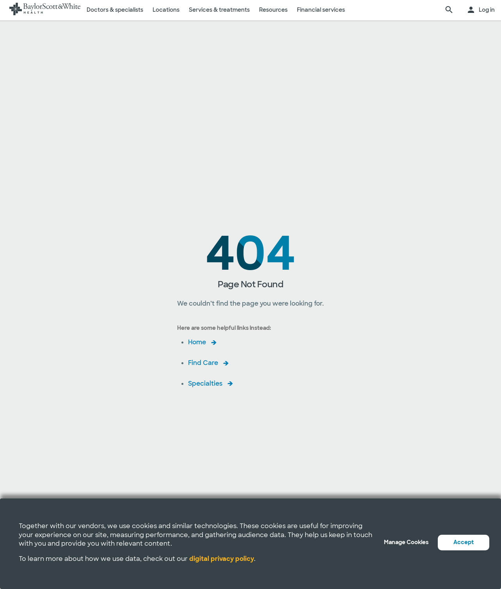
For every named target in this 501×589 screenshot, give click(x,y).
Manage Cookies (406, 542)
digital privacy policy (221, 559)
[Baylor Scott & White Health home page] (44, 10)
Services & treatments (219, 9)
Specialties (205, 383)
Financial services (321, 9)
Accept (463, 542)
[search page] (449, 10)
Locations (166, 9)
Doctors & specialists (115, 9)
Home (197, 342)
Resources (273, 9)
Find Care (203, 363)
